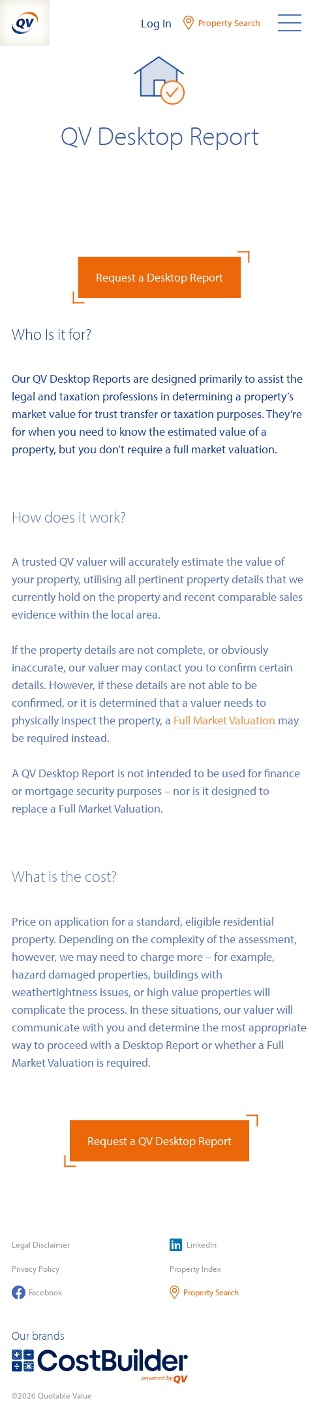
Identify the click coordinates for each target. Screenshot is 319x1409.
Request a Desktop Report (159, 277)
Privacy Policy (35, 1268)
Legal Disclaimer (41, 1244)
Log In (156, 23)
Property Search (204, 1292)
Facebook (37, 1292)
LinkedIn (193, 1245)
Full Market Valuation (224, 720)
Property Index (195, 1268)
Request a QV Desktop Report (159, 1140)
